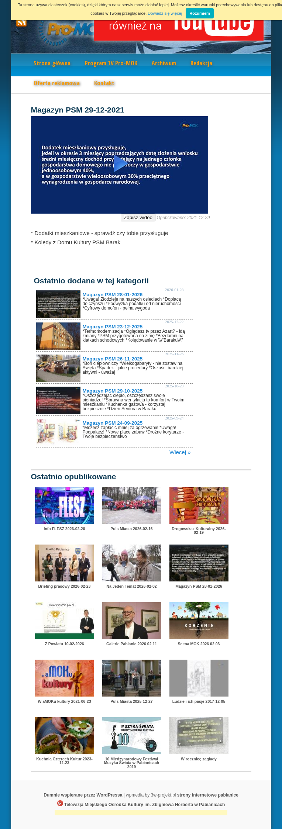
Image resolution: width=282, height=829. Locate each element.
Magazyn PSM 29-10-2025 (113, 391)
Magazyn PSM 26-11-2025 (113, 359)
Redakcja (201, 63)
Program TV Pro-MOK (111, 63)
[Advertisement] (141, 813)
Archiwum (164, 63)
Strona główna (52, 63)
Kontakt (104, 83)
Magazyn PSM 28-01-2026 (113, 294)
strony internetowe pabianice (207, 795)
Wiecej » (180, 452)
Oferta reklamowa (57, 83)
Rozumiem (199, 13)
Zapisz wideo (138, 217)
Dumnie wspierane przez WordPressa (83, 795)
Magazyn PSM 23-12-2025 (113, 326)
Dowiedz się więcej (165, 13)
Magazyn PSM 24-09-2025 (113, 423)
